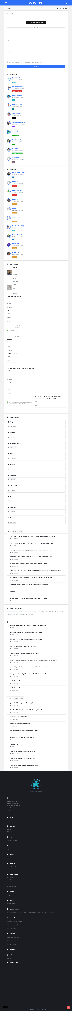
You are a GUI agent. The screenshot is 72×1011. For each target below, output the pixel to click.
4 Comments (14, 719)
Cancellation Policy (11, 886)
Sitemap (9, 858)
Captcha (9, 52)
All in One (12, 432)
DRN (8, 310)
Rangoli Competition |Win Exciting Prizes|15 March (24, 730)
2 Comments (14, 726)
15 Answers (14, 559)
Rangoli (15, 267)
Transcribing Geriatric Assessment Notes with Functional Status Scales (30, 667)
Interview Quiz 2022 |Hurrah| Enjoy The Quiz (22, 737)
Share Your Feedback (12, 953)
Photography (18, 325)
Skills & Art (16, 282)
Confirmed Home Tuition (14, 296)
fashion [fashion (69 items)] (40, 611)
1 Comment (14, 733)
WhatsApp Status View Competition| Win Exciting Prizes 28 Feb (27, 710)
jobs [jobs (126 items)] (15, 614)
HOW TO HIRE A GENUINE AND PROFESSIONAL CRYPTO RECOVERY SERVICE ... (31, 543)
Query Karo (35, 2)
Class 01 (11, 464)
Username (10, 31)
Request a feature (11, 903)
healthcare (15, 181)
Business (12, 517)
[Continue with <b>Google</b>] (36, 22)
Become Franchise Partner (13, 869)
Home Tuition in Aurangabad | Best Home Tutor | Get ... (25, 765)
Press (8, 849)
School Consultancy (11, 807)
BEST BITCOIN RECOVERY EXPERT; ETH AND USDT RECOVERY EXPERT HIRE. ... (32, 557)
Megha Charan (16, 234)
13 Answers (14, 580)
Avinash (14, 131)
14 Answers (14, 573)
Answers (15, 531)
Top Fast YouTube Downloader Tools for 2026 (22, 646)
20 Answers (14, 545)
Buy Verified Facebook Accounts (19, 681)
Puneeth (14, 148)
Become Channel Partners (13, 866)
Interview (9, 339)
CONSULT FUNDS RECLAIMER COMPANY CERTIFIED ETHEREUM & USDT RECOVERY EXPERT (35, 571)
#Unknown (12, 475)
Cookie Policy (10, 877)
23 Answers (14, 538)
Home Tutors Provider (12, 801)
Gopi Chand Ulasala (17, 122)
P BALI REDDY (16, 104)
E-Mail (9, 38)
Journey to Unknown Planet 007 (18, 716)
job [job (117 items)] (9, 614)
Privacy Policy (38, 62)
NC (10, 496)
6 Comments (14, 705)
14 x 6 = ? (12, 591)
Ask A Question (62, 8)
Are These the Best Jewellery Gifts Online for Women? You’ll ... (27, 639)
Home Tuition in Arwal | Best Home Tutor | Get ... (23, 758)
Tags (20, 531)
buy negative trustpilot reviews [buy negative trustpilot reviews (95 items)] (15, 611)
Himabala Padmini (17, 226)
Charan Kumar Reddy (18, 172)
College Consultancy (12, 810)
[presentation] (20, 56)
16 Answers (14, 552)
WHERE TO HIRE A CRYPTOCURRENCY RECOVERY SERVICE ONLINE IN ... (30, 564)
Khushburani (15, 243)
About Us (9, 829)
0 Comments (14, 628)
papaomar (15, 199)
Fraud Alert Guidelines (12, 840)
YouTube (9, 960)
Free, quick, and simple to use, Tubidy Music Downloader (26, 632)
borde (14, 208)
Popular (9, 531)
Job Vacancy (10, 820)
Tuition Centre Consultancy (13, 805)
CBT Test (9, 382)
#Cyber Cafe (12, 486)
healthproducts (16, 217)
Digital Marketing (14, 443)
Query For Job (14, 744)
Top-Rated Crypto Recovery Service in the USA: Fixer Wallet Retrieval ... (30, 584)
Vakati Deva (15, 113)
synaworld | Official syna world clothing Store (22, 703)
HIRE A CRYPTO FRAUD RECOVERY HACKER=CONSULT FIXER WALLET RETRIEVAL (32, 536)
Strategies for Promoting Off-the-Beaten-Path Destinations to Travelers (30, 674)
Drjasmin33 (15, 252)
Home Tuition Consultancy (13, 803)
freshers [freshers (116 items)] (48, 611)
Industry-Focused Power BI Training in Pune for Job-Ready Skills (28, 625)
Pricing (8, 895)
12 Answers (14, 601)
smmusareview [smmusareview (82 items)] (23, 614)
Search (7, 8)
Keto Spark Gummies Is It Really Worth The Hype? (20, 368)
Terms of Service (29, 62)
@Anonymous (16, 157)
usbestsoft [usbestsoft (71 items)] (32, 614)
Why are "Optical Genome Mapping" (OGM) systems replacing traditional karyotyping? (34, 660)
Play (10, 422)
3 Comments (14, 712)
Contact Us (9, 831)
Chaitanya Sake (16, 86)
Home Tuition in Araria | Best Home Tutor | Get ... (23, 751)
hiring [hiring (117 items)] (61, 611)
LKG (10, 454)
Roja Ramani (15, 140)
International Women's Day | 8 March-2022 (21, 723)
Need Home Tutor (12, 353)
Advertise (9, 812)
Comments (16, 698)
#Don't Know (12, 507)
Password (9, 45)
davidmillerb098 (16, 190)
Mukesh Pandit (16, 95)
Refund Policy (10, 882)
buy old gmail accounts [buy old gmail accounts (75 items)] (30, 611)
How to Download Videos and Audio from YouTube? (24, 653)
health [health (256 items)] (55, 611)
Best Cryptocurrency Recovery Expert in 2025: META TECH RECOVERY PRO (30, 550)
